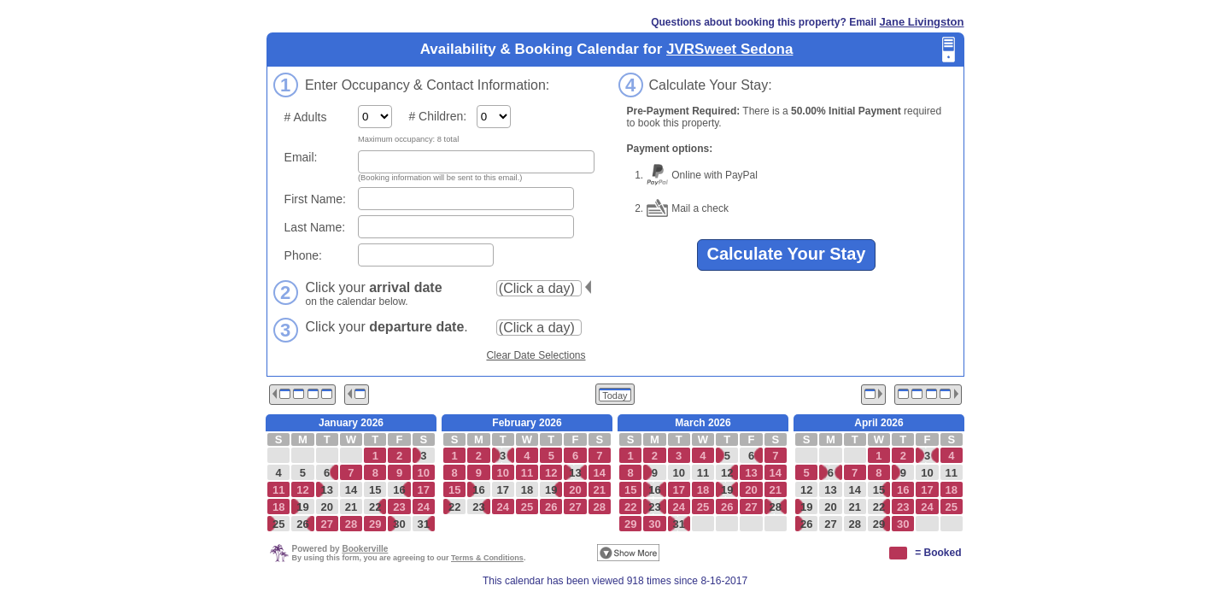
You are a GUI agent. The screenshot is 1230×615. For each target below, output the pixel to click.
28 (776, 507)
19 (302, 507)
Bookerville (365, 549)
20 (326, 507)
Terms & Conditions (487, 558)
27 (830, 524)
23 (478, 507)
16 (399, 489)
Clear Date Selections (535, 355)
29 (879, 524)
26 (302, 524)
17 (502, 489)
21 (351, 507)
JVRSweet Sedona (729, 49)
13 (326, 489)
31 (424, 524)
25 (278, 524)
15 (375, 489)
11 (703, 472)
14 (351, 489)
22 (375, 507)
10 (678, 472)
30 (399, 524)
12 (727, 472)
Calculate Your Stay (786, 253)
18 (527, 489)
